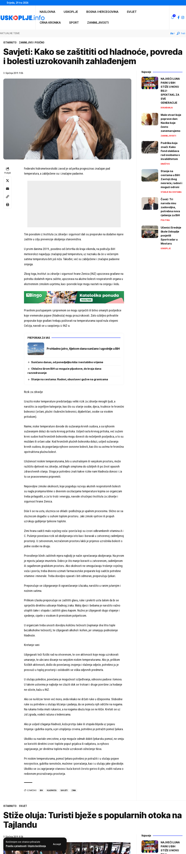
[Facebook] (178, 17)
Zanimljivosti (168, 135)
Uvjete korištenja (37, 846)
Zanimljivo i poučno (31, 42)
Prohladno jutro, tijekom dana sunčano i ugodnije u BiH (83, 348)
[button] (57, 844)
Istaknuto (9, 42)
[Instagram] (182, 17)
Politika (165, 220)
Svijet (23, 806)
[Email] (8, 189)
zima (74, 790)
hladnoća (51, 790)
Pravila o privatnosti (16, 846)
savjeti (64, 790)
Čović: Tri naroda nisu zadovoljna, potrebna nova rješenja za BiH (170, 207)
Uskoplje (166, 248)
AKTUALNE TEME (10, 33)
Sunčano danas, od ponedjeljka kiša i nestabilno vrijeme (67, 362)
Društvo (165, 164)
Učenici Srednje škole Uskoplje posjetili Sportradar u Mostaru (171, 235)
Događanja (167, 107)
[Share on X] (8, 181)
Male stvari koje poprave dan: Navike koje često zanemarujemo (171, 122)
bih (41, 790)
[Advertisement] (74, 204)
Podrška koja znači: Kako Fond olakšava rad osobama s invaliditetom (170, 151)
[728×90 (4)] (74, 297)
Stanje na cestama (171, 192)
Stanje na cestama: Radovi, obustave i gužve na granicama (69, 379)
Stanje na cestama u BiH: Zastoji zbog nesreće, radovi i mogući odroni (171, 179)
